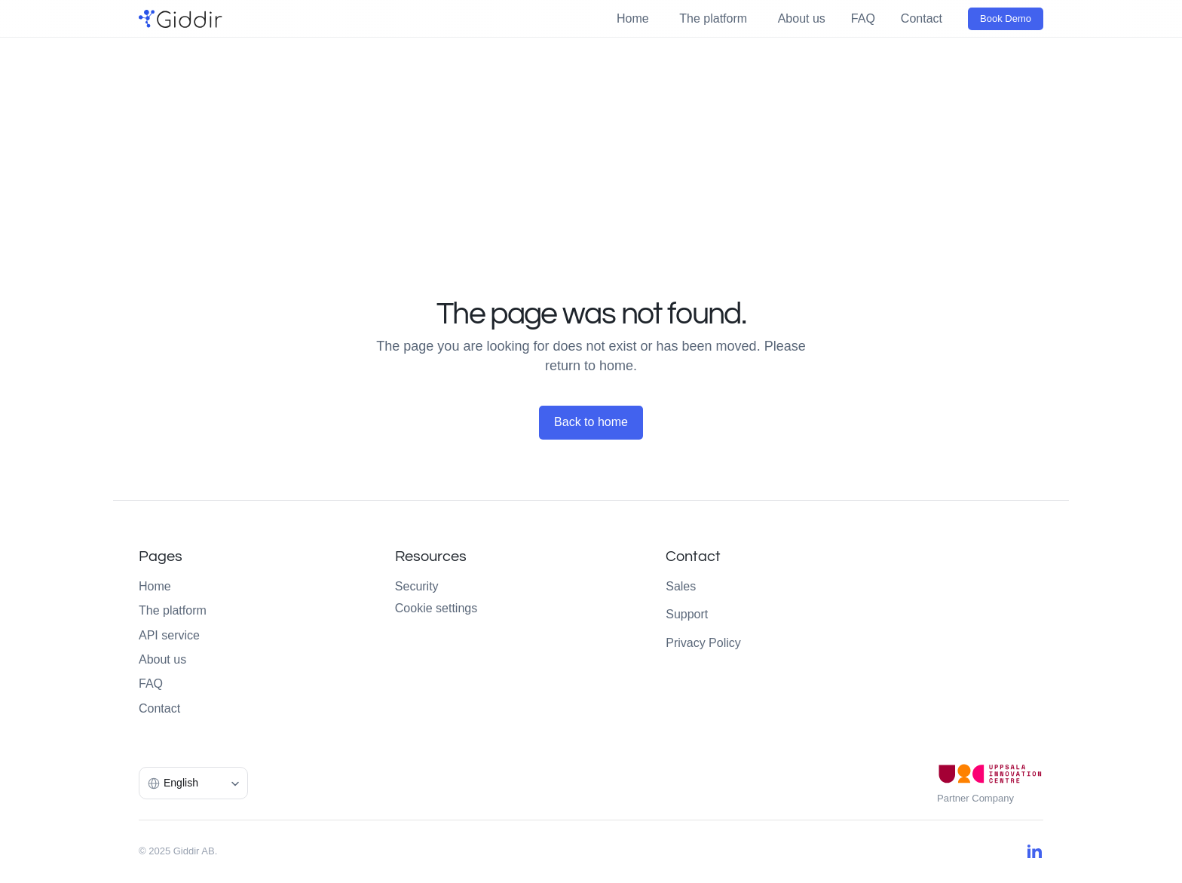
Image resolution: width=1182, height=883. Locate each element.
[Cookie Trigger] (436, 608)
